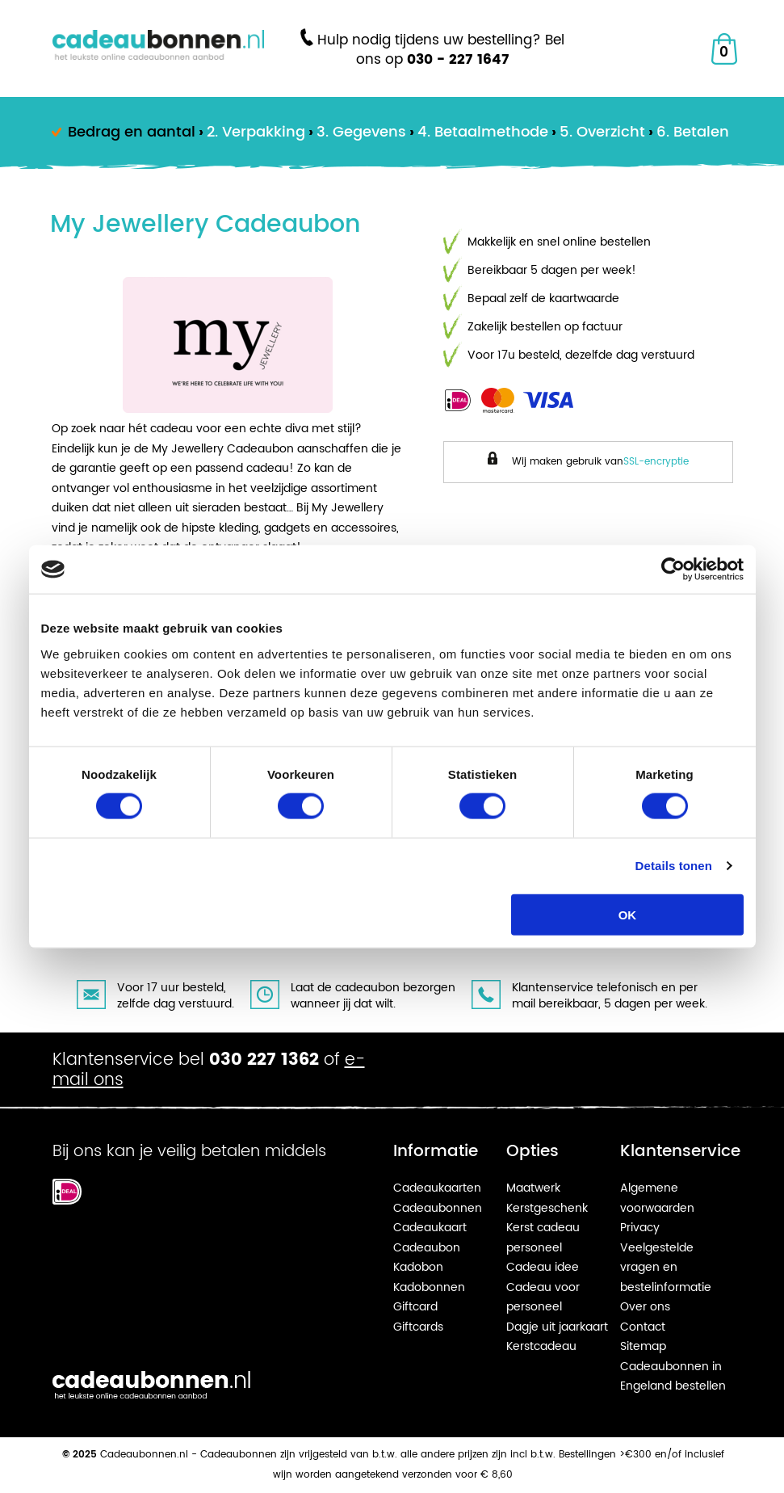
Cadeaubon (426, 1248)
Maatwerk (533, 1188)
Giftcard (415, 1306)
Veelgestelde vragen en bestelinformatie (665, 1268)
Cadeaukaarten (437, 1188)
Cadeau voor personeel (543, 1297)
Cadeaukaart (430, 1227)
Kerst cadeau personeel (543, 1237)
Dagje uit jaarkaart (557, 1327)
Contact (642, 1327)
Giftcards (418, 1327)
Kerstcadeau (541, 1346)
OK (627, 914)
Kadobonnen (429, 1287)
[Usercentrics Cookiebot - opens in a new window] (673, 569)
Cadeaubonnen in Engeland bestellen (673, 1376)
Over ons (645, 1306)
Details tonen (673, 866)
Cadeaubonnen (437, 1208)
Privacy (640, 1227)
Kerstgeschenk (547, 1208)
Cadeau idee (542, 1267)
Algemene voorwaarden (657, 1198)
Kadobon (418, 1267)
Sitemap (643, 1346)
